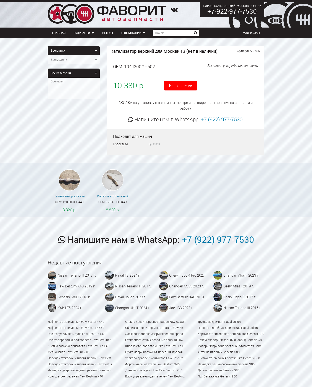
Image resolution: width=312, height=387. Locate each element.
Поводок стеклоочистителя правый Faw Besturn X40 (81, 358)
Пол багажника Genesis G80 (217, 376)
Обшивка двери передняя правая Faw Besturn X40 (156, 328)
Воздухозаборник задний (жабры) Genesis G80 (230, 340)
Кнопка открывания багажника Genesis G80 (229, 358)
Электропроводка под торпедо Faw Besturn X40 (81, 340)
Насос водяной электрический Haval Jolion (228, 328)
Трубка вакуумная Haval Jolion (219, 322)
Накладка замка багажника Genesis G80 (226, 364)
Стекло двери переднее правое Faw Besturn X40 (156, 322)
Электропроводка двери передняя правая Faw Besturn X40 (156, 334)
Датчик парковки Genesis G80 (218, 370)
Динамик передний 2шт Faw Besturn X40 (153, 370)
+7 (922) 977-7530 (222, 119)
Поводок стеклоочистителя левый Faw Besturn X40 (81, 364)
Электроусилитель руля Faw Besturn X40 (76, 334)
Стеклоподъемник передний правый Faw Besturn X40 (156, 340)
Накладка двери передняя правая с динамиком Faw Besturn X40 (81, 370)
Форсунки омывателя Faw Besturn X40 (152, 364)
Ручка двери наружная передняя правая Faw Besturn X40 (156, 352)
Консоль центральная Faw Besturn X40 (75, 376)
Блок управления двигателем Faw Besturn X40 (156, 376)
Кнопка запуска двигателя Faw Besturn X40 (78, 346)
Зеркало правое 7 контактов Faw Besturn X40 (156, 358)
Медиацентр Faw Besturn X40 (68, 352)
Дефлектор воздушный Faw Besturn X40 (76, 322)
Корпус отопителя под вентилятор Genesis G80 (231, 334)
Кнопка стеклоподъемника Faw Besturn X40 (156, 346)
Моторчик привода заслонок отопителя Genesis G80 (231, 346)
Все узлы (57, 81)
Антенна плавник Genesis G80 (219, 352)
